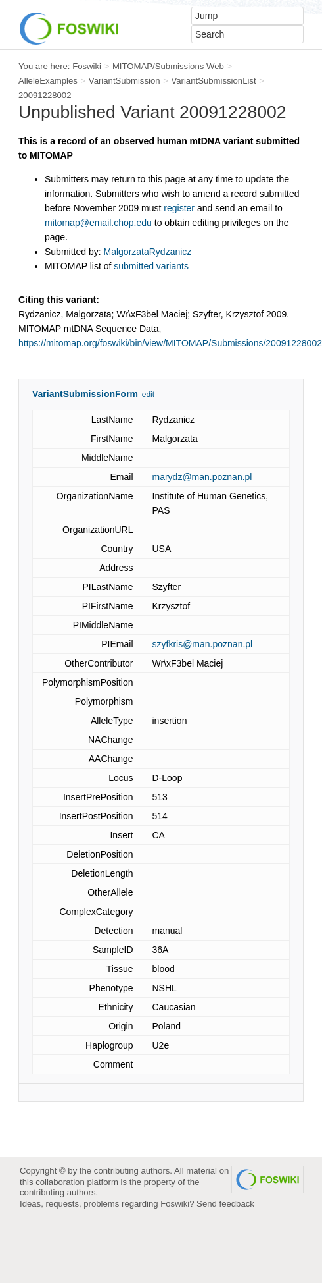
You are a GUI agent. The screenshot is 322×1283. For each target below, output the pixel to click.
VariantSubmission (124, 81)
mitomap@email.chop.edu (98, 222)
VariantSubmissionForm (85, 394)
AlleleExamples (48, 81)
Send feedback (225, 1204)
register (179, 208)
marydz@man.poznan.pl (202, 477)
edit (148, 394)
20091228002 (45, 95)
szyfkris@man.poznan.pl (202, 644)
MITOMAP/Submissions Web (168, 66)
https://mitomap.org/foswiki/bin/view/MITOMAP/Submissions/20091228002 (170, 343)
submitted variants (151, 266)
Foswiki (86, 66)
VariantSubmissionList (213, 81)
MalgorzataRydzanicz (148, 251)
